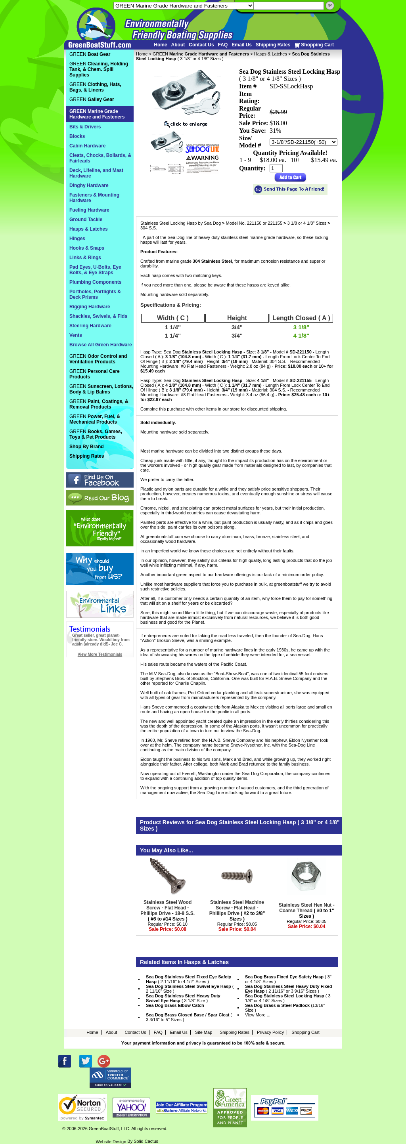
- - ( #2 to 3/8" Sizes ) (237, 911)
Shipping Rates (273, 45)
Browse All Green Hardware (100, 345)
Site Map (203, 1032)
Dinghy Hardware (89, 185)
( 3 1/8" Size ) (183, 998)
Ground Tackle (85, 219)
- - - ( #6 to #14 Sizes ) (167, 911)
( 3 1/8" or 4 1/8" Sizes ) (288, 998)
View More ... (257, 1014)
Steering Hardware (90, 325)
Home (160, 45)
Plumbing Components (95, 282)
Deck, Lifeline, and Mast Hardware (96, 173)
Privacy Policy (270, 1032)
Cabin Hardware (87, 146)
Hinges (77, 238)
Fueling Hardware (89, 210)
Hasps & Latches (270, 54)
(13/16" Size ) (285, 1007)
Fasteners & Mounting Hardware (94, 197)
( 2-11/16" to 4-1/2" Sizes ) (188, 979)
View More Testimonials (100, 654)
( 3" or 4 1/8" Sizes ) (288, 979)
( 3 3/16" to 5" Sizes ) (189, 1017)
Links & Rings (85, 257)
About (178, 45)
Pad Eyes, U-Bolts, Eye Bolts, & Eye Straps (95, 269)
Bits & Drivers (85, 127)
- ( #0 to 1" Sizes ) (307, 910)
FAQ (223, 45)
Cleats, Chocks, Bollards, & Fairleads (100, 158)
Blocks (77, 136)
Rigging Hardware (89, 306)
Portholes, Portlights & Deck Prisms (95, 294)
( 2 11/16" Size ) (190, 988)
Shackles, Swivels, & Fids (98, 316)
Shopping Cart (314, 45)
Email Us (242, 45)
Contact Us (201, 45)
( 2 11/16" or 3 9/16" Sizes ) (288, 988)
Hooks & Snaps (86, 248)
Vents (75, 335)
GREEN (201, 54)
